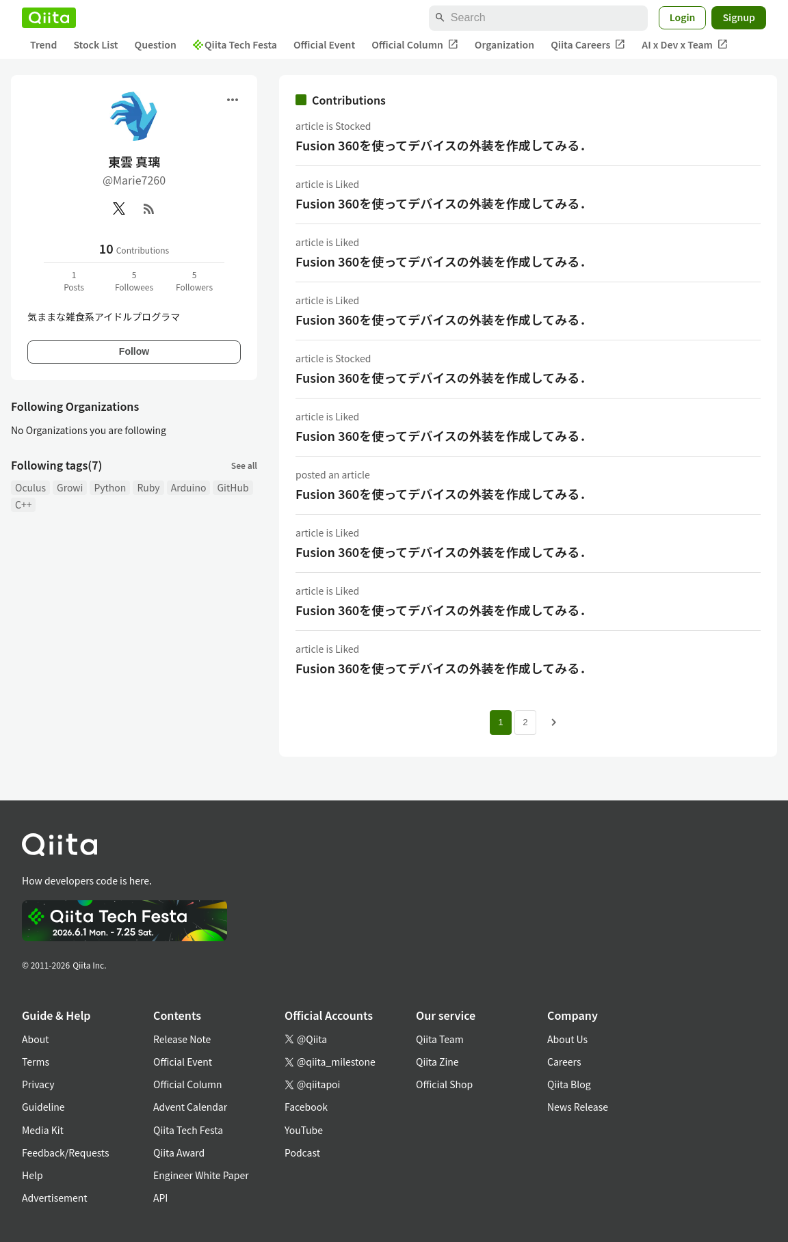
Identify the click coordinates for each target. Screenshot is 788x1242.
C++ (23, 504)
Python (110, 487)
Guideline (43, 1106)
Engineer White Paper (201, 1175)
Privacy (38, 1084)
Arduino (189, 487)
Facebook (306, 1106)
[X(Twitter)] (119, 208)
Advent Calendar (190, 1106)
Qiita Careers (588, 45)
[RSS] (149, 208)
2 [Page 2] (525, 722)
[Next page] (554, 722)
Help (32, 1175)
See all (244, 465)
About (35, 1039)
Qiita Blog (569, 1084)
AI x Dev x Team (685, 45)
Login (683, 17)
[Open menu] (232, 99)
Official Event (324, 44)
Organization (504, 44)
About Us (567, 1039)
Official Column (414, 45)
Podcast (302, 1152)
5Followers (194, 281)
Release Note (182, 1039)
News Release (577, 1106)
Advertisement (55, 1197)
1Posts (74, 281)
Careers (564, 1061)
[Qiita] (49, 18)
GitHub (232, 487)
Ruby (148, 487)
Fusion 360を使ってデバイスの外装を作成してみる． (444, 145)
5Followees (134, 281)
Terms (35, 1061)
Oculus (30, 487)
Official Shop (444, 1084)
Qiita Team (440, 1039)
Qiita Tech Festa (235, 44)
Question (155, 44)
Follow (134, 351)
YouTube (304, 1130)
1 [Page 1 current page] (500, 722)
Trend (43, 44)
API (160, 1197)
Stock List (95, 44)
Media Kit (43, 1130)
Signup (738, 17)
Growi (70, 487)
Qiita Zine (437, 1061)
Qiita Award (179, 1152)
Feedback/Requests (65, 1152)
